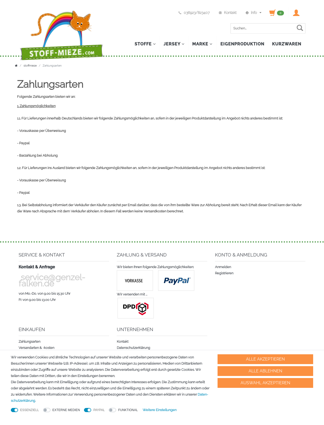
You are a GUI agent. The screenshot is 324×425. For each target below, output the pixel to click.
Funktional (128, 410)
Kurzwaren (286, 44)
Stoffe (144, 44)
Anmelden (223, 267)
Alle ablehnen (265, 370)
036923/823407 (193, 13)
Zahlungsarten (29, 341)
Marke (202, 44)
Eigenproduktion (242, 44)
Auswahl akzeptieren (265, 382)
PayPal (99, 410)
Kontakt (122, 341)
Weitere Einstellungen (159, 410)
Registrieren (224, 273)
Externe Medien (66, 410)
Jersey (173, 44)
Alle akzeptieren (265, 359)
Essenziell (29, 410)
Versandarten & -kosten (36, 348)
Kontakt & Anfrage (37, 266)
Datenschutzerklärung (133, 348)
